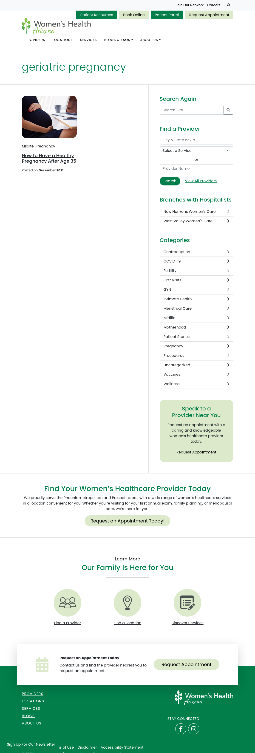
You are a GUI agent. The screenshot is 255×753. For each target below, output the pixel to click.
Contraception (196, 252)
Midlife (28, 146)
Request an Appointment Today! (128, 521)
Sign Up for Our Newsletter (31, 744)
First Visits (196, 280)
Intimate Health (196, 299)
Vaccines (196, 374)
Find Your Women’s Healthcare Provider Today (127, 489)
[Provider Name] (196, 168)
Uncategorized (196, 365)
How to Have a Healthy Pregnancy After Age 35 (49, 158)
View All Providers (201, 181)
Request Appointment (209, 14)
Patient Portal (167, 14)
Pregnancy (45, 146)
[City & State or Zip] (196, 140)
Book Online (134, 14)
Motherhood (196, 327)
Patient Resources (96, 14)
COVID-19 (196, 261)
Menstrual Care (196, 308)
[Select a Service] (196, 150)
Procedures (196, 355)
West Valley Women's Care (196, 221)
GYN (196, 289)
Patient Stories (196, 337)
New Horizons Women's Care (196, 211)
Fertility (196, 271)
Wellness (196, 384)
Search (170, 181)
